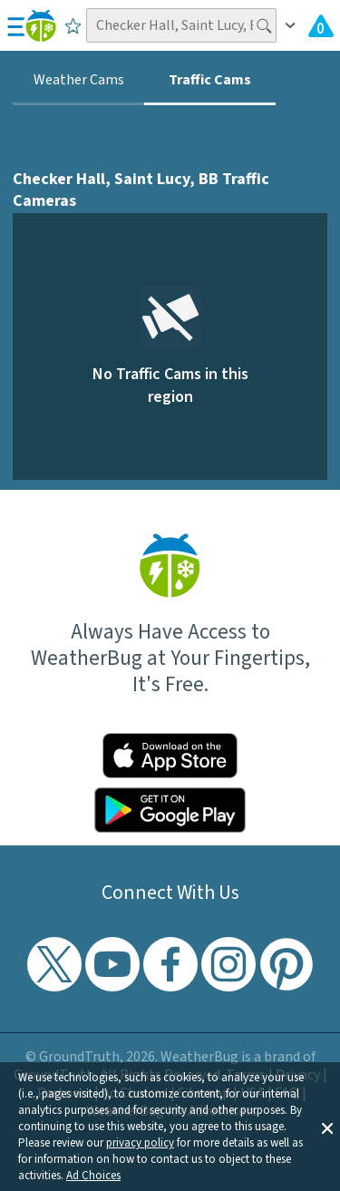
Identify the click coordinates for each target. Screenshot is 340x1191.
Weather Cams (79, 80)
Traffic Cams (210, 80)
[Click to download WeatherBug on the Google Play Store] (170, 810)
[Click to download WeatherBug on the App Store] (170, 755)
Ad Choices (93, 1175)
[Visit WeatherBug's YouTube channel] (112, 964)
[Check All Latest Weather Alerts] (321, 25)
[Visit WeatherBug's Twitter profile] (54, 964)
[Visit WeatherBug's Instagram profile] (228, 964)
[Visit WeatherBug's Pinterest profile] (286, 964)
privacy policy (140, 1143)
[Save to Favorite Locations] (73, 25)
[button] (327, 1126)
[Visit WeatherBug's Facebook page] (170, 964)
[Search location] (181, 25)
